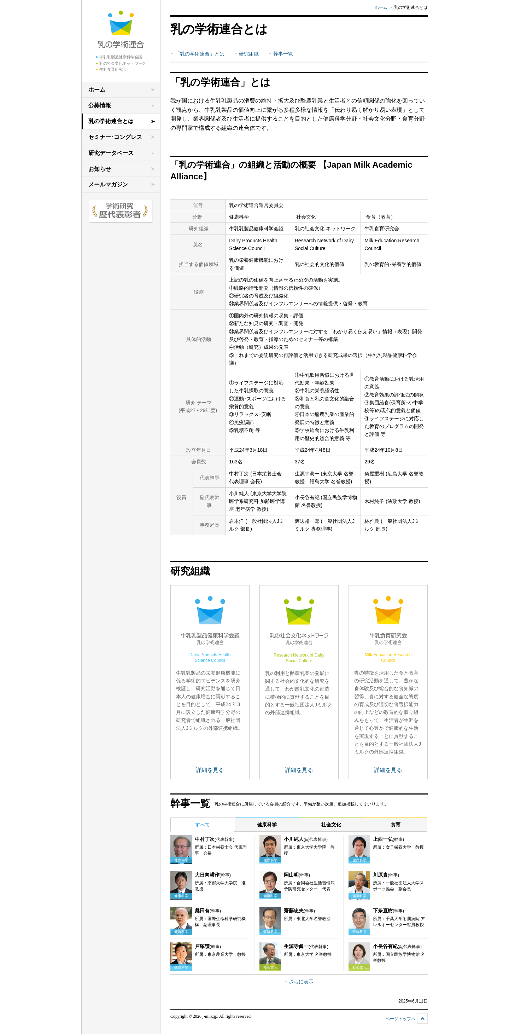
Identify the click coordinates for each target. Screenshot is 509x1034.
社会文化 (331, 824)
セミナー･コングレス (115, 137)
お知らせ (99, 169)
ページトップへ (400, 1018)
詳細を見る (210, 770)
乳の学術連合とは (111, 121)
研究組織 (249, 54)
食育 (395, 824)
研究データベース (111, 153)
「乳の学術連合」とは (199, 54)
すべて (202, 824)
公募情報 (99, 105)
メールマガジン (108, 184)
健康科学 (267, 824)
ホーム (96, 90)
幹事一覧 (283, 54)
